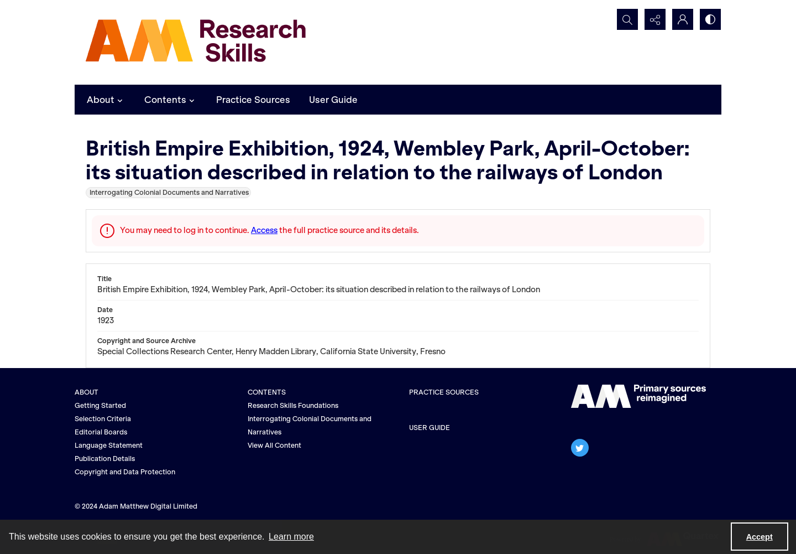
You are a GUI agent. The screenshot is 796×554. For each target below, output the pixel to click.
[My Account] (682, 19)
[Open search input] (627, 19)
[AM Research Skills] (196, 42)
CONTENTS (267, 392)
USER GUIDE (429, 427)
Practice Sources (253, 99)
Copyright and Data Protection (125, 472)
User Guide (333, 99)
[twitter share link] (580, 448)
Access (264, 230)
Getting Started (100, 405)
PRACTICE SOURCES (444, 392)
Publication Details (105, 458)
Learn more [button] (291, 536)
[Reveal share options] (655, 19)
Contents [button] (170, 99)
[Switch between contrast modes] (710, 19)
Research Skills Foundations (293, 405)
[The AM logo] (638, 396)
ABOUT (86, 392)
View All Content (274, 445)
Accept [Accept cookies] (759, 536)
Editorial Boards (101, 432)
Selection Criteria (103, 419)
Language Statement (109, 445)
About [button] (106, 99)
